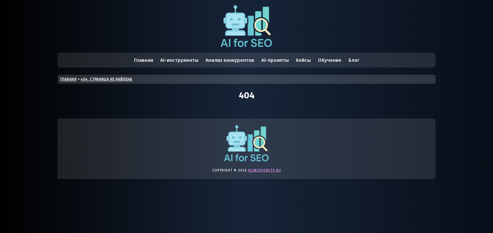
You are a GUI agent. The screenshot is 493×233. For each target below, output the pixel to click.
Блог (354, 60)
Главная (143, 60)
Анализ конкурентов (229, 60)
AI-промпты (275, 60)
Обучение (329, 60)
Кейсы (303, 60)
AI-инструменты (179, 60)
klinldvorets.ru (264, 170)
